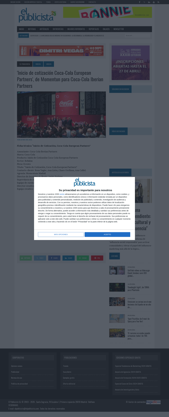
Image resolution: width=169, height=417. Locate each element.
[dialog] (84, 208)
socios (62, 194)
